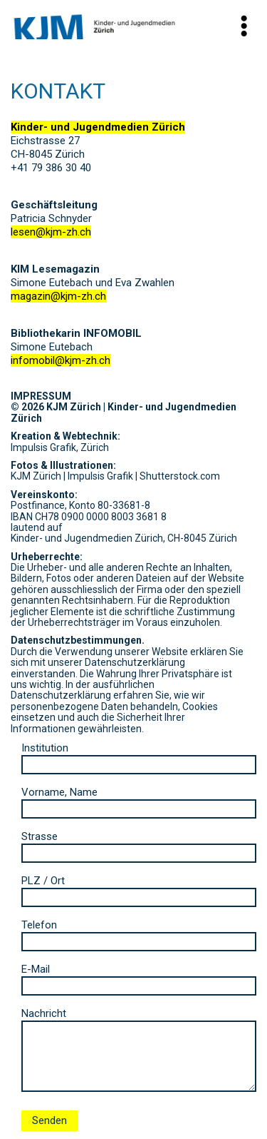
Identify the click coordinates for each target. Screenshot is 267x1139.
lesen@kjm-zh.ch (51, 232)
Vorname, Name (138, 800)
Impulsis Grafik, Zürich (60, 447)
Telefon (138, 933)
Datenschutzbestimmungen (76, 640)
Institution (138, 756)
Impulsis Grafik (100, 476)
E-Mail (138, 977)
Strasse (138, 844)
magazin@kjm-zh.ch (58, 296)
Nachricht (138, 1051)
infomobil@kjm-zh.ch (60, 360)
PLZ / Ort (138, 888)
